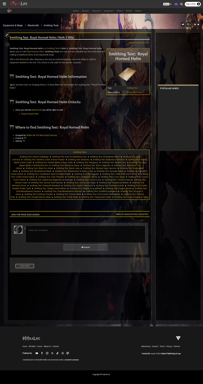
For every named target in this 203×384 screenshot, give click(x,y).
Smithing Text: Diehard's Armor (39, 185)
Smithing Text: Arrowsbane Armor (105, 157)
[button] (167, 4)
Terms (162, 346)
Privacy (169, 346)
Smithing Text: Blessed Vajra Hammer (99, 168)
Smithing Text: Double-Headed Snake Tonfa (40, 188)
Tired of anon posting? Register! (131, 214)
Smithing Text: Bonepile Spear (109, 171)
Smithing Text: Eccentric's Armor (42, 194)
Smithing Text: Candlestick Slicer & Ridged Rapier (57, 174)
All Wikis (32, 346)
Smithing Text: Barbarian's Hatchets (108, 159)
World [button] (129, 11)
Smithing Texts (51, 25)
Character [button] (96, 11)
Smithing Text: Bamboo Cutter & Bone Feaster (44, 159)
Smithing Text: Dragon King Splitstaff (115, 188)
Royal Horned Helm (133, 92)
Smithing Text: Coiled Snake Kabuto (42, 177)
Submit (85, 247)
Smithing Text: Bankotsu (78, 159)
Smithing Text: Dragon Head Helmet (80, 188)
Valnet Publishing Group (171, 354)
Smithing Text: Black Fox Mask (39, 168)
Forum (39, 346)
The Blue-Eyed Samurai (47, 135)
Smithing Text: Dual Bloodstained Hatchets (97, 191)
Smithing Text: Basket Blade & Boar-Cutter (54, 162)
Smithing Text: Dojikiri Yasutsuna (104, 185)
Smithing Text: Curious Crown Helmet (38, 180)
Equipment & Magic (13, 25)
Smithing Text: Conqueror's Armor (105, 177)
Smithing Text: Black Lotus (67, 168)
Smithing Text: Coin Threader (74, 177)
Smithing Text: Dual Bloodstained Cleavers (55, 191)
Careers (155, 346)
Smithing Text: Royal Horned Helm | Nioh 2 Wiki (42, 37)
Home (25, 346)
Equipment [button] (109, 11)
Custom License (72, 360)
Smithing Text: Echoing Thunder (74, 194)
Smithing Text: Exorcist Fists (41, 197)
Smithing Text (131, 88)
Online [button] (120, 11)
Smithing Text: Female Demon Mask (73, 197)
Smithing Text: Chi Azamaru (95, 174)
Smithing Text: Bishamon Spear (65, 165)
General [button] (85, 11)
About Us (47, 346)
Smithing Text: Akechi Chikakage (34, 157)
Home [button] (76, 11)
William (30, 135)
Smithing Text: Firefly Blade (105, 197)
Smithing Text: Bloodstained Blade (36, 171)
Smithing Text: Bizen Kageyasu (96, 165)
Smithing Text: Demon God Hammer (73, 182)
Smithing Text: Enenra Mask (104, 194)
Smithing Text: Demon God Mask (106, 182)
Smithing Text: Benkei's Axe (113, 162)
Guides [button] (138, 11)
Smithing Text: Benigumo (87, 162)
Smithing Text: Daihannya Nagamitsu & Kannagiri (80, 180)
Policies (177, 346)
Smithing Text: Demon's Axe (117, 180)
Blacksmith (33, 25)
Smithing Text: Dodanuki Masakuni (71, 185)
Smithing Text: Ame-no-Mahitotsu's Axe (69, 157)
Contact (56, 346)
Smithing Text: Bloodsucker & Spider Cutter (74, 171)
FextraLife (146, 354)
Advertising (145, 346)
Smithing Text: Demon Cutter (40, 182)
